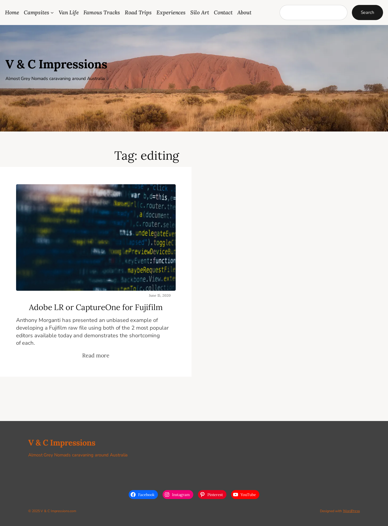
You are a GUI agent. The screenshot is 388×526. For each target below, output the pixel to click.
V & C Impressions (56, 64)
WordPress (351, 511)
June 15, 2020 (160, 295)
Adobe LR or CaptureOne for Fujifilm (96, 307)
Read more (95, 355)
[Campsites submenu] (52, 12)
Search (367, 12)
